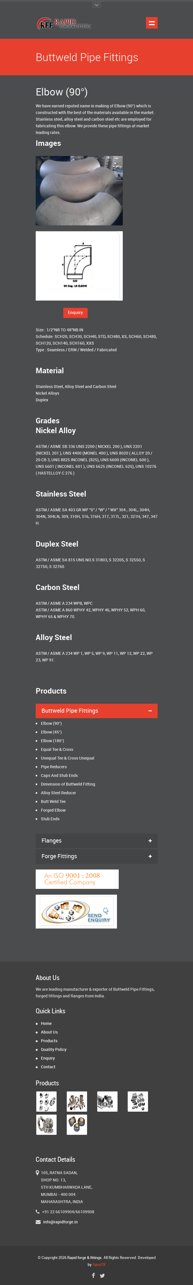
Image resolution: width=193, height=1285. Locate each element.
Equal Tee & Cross (57, 749)
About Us (49, 1032)
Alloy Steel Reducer (58, 793)
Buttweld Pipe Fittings (70, 711)
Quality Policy (53, 1049)
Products (49, 1041)
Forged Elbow (53, 810)
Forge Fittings (59, 856)
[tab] (97, 711)
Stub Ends (50, 819)
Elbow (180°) (52, 741)
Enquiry (75, 312)
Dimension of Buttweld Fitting (68, 784)
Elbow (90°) (51, 723)
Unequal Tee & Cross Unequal (67, 758)
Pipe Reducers (54, 767)
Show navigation (152, 23)
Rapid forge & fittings (84, 1258)
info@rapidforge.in (60, 1222)
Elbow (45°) (51, 732)
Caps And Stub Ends (59, 775)
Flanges (52, 841)
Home (46, 1023)
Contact (48, 1067)
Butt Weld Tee (53, 801)
